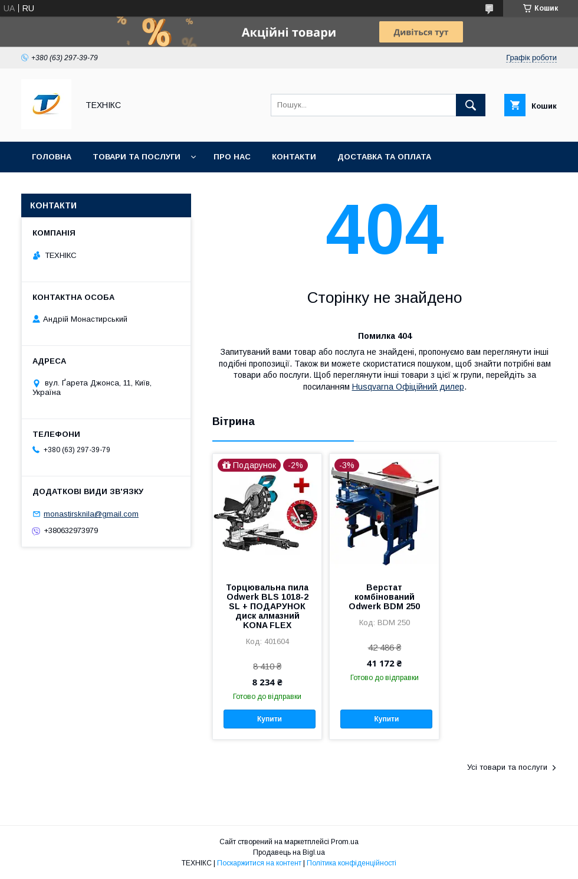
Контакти (294, 156)
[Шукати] (470, 105)
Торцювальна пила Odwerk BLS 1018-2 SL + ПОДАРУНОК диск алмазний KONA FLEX (267, 606)
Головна (51, 156)
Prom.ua (345, 842)
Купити (269, 719)
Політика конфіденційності (351, 863)
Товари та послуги (136, 156)
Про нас (232, 156)
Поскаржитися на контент (259, 863)
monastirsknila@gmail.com (91, 513)
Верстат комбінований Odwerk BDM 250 (384, 597)
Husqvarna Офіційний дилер (408, 386)
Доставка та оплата (384, 156)
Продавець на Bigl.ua (289, 852)
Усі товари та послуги (507, 767)
